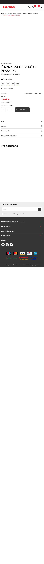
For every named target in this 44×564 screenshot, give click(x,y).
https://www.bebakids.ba (13, 265)
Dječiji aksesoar (17, 13)
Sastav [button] (21, 126)
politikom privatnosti (18, 214)
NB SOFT (28, 265)
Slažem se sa (14, 214)
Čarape (24, 13)
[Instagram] (7, 244)
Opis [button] (21, 121)
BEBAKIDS (3, 13)
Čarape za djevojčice (32, 13)
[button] (38, 6)
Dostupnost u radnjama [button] (21, 135)
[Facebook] (3, 244)
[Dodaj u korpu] (22, 109)
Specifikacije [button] (21, 131)
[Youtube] (11, 244)
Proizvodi (10, 13)
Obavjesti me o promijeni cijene (33, 93)
